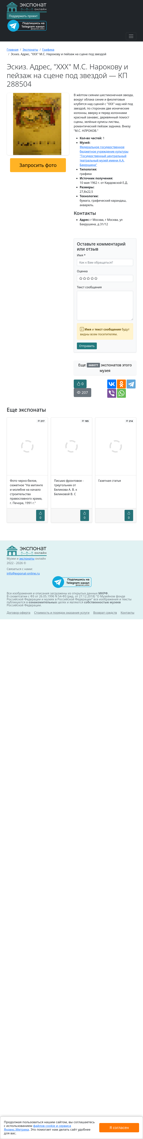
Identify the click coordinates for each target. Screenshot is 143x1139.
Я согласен (119, 1127)
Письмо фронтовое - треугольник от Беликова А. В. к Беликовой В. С (69, 487)
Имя (81, 255)
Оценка (82, 271)
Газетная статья (109, 481)
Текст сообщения (89, 287)
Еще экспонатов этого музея (105, 367)
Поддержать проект (23, 16)
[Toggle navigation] (131, 36)
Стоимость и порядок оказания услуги (61, 613)
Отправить (87, 346)
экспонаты (26, 558)
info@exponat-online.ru (23, 573)
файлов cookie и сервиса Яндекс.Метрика (37, 1128)
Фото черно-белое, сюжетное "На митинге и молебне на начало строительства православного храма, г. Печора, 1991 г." (26, 492)
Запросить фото (38, 165)
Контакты (127, 613)
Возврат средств (105, 613)
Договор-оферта (18, 613)
